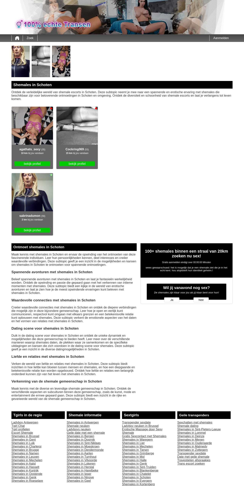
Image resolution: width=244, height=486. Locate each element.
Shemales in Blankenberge (140, 470)
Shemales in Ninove (80, 477)
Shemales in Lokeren (81, 463)
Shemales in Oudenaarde (194, 443)
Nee (201, 299)
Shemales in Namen (25, 453)
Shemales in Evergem (137, 480)
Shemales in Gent (23, 439)
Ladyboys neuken (79, 429)
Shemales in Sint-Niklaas (84, 443)
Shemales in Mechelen (26, 460)
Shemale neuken (78, 426)
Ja (171, 299)
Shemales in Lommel (191, 432)
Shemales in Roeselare (27, 480)
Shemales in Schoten (136, 477)
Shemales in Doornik (81, 439)
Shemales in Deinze (190, 436)
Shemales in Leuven (25, 456)
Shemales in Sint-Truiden (139, 467)
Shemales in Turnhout (81, 456)
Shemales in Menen (190, 439)
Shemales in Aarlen (80, 453)
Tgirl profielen (20, 429)
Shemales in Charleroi (26, 446)
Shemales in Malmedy (192, 446)
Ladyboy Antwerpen (24, 422)
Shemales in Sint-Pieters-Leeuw (199, 429)
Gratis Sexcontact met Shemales (144, 436)
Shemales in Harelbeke (82, 470)
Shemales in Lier (133, 443)
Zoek (30, 38)
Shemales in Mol (133, 456)
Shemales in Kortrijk (25, 470)
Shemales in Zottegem (192, 450)
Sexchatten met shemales (194, 422)
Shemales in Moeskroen (83, 446)
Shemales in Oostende (26, 474)
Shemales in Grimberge (138, 453)
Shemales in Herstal (80, 467)
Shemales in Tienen (135, 450)
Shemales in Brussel (25, 436)
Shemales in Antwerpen (83, 422)
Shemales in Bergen (80, 436)
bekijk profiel (32, 163)
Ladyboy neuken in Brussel (140, 426)
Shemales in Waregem (137, 439)
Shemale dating (187, 426)
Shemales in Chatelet (136, 474)
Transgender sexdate (136, 422)
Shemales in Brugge (25, 450)
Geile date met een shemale (86, 432)
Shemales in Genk (23, 477)
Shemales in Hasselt (25, 467)
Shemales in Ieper (79, 474)
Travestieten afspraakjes (193, 460)
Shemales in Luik (23, 443)
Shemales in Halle (134, 460)
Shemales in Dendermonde (85, 450)
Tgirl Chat (18, 426)
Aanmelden (221, 38)
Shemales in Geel (79, 480)
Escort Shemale (22, 432)
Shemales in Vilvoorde (82, 460)
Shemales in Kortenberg (138, 484)
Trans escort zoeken (191, 463)
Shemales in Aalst (23, 463)
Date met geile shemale (193, 456)
